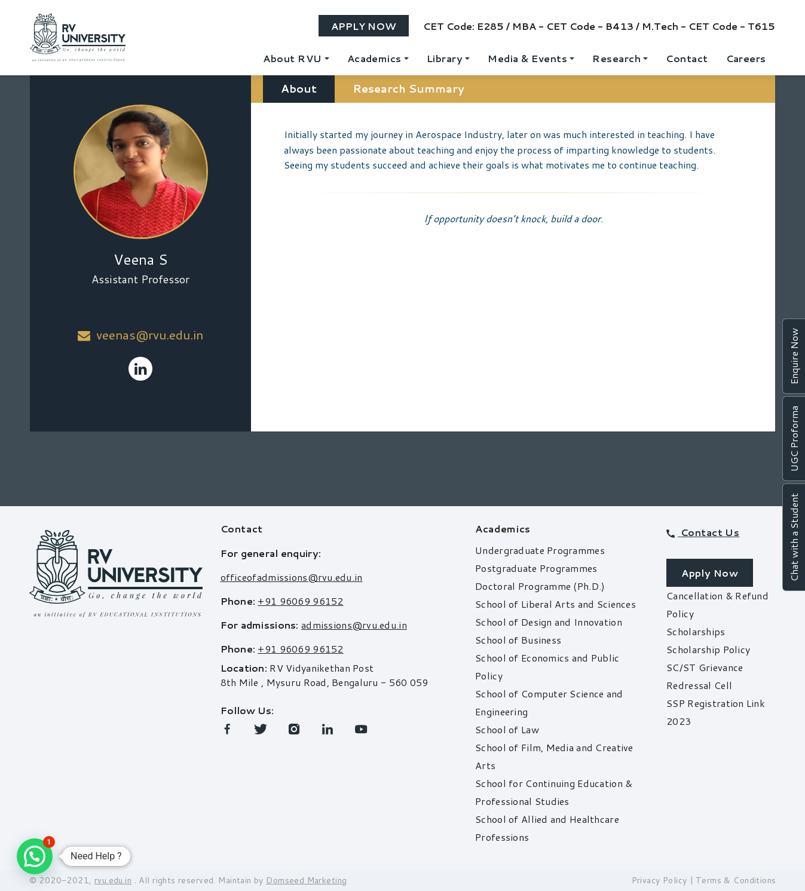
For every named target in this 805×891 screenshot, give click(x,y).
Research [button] (616, 58)
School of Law (507, 729)
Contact (687, 58)
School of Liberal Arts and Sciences (555, 604)
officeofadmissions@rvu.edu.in (292, 577)
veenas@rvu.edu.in (140, 335)
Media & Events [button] (527, 58)
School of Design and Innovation (548, 622)
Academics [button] (374, 58)
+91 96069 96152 (300, 601)
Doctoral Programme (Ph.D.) (540, 586)
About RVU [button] (292, 58)
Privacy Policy (659, 880)
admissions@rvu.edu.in (354, 625)
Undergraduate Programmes (540, 550)
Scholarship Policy (708, 649)
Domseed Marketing (306, 880)
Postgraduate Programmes (536, 568)
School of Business (518, 640)
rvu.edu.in (112, 880)
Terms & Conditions (736, 880)
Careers (746, 58)
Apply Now (363, 26)
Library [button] (445, 58)
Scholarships (695, 631)
